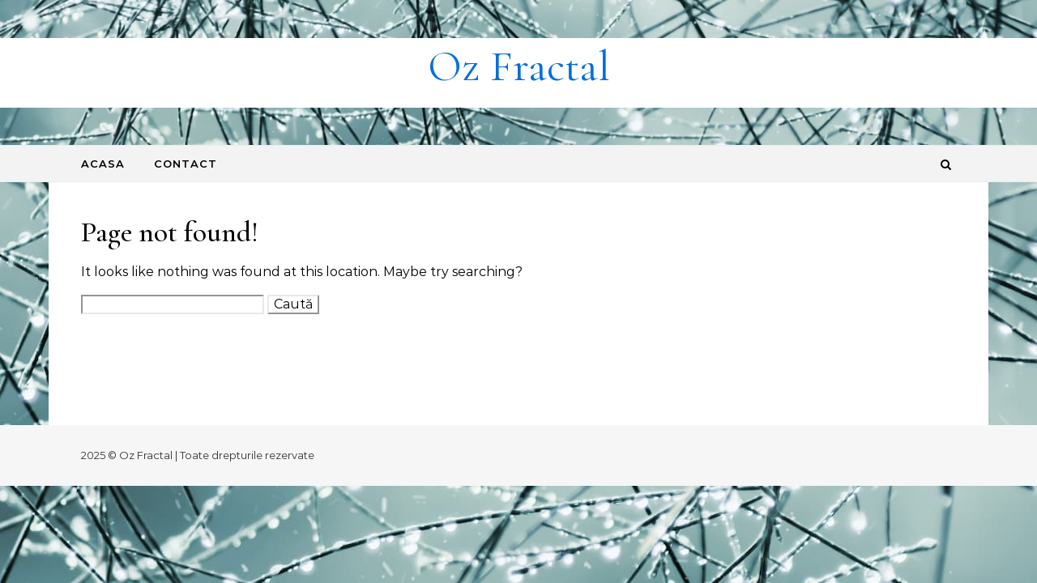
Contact (185, 163)
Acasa (103, 163)
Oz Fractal (519, 66)
